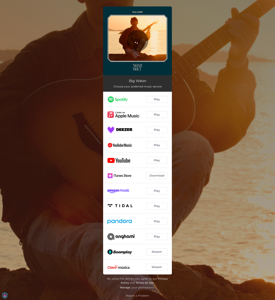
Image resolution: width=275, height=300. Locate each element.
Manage (125, 287)
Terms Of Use (145, 282)
